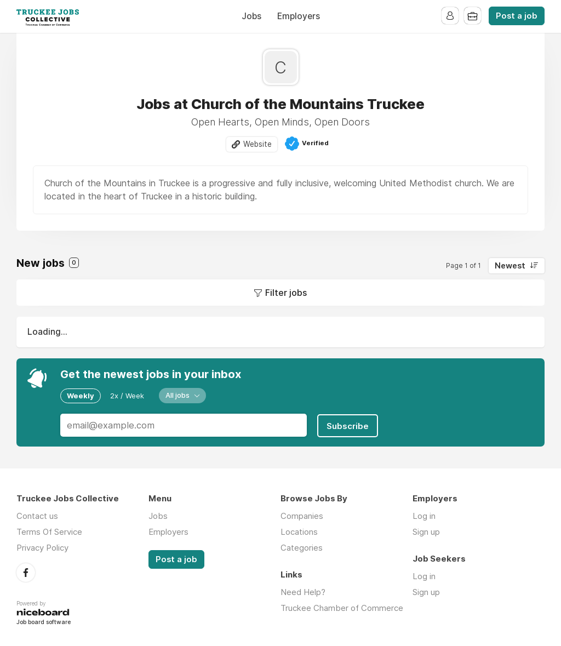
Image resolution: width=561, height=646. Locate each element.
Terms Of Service (49, 530)
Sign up (426, 530)
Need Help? (302, 591)
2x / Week (127, 395)
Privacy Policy (42, 546)
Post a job (516, 16)
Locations (299, 530)
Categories (301, 546)
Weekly (80, 395)
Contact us (37, 515)
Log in (424, 515)
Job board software (43, 621)
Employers (298, 16)
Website (257, 144)
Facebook (25, 571)
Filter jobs (286, 293)
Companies (301, 515)
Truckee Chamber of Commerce (341, 607)
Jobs (251, 16)
